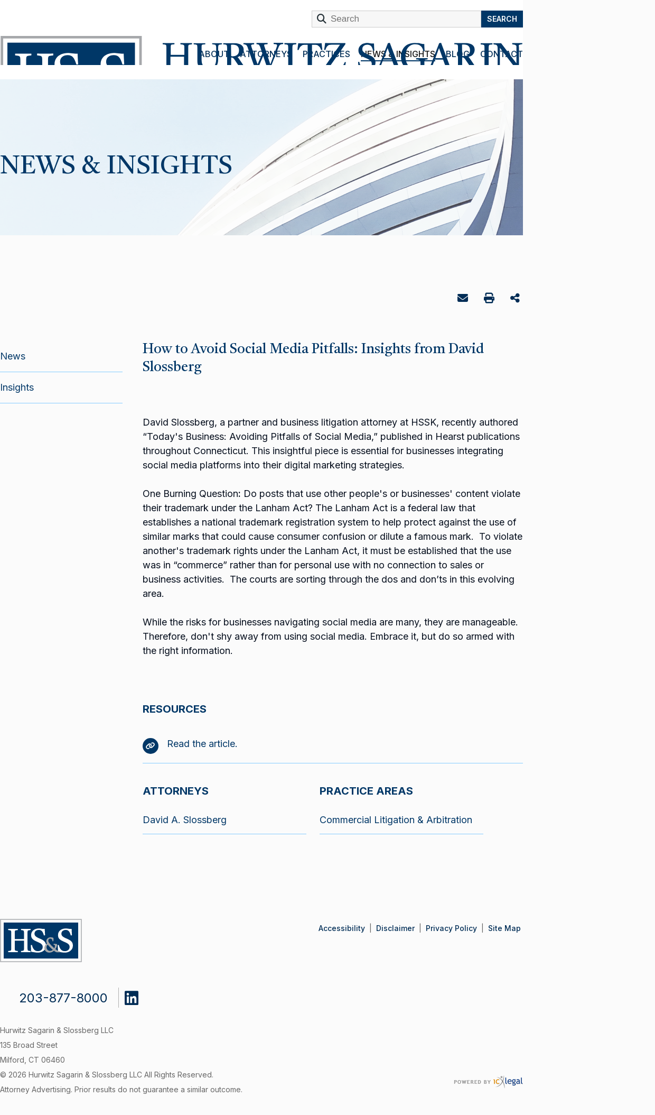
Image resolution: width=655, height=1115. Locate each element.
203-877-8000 (63, 998)
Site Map (504, 928)
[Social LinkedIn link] (139, 995)
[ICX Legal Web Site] (488, 1082)
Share (516, 298)
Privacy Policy (451, 928)
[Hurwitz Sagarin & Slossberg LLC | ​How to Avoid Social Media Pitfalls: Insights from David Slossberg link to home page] (260, 50)
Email (464, 300)
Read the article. (190, 743)
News (12, 356)
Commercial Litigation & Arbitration (396, 819)
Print (490, 299)
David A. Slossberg (185, 819)
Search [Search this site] (502, 18)
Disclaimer (395, 928)
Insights (17, 387)
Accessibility (342, 928)
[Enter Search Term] (396, 19)
